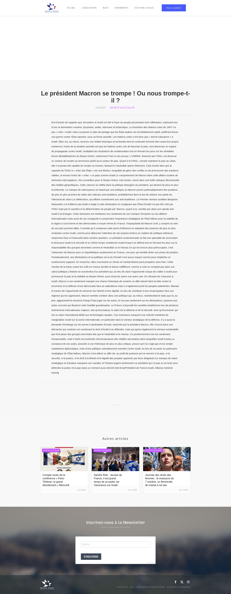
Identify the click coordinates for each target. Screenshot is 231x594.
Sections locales (144, 8)
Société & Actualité (122, 107)
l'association (89, 8)
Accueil (71, 8)
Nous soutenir (174, 7)
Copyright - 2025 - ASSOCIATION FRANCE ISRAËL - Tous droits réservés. (153, 587)
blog (105, 8)
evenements (121, 8)
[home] (52, 8)
